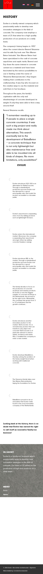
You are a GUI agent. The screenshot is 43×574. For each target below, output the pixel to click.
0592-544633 (9, 549)
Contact (6, 509)
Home (5, 490)
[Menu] (36, 4)
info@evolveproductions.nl (14, 552)
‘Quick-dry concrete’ (13, 521)
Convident (17, 571)
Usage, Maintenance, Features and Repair (18, 506)
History (5, 494)
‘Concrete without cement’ (15, 517)
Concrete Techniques (10, 498)
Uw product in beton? (10, 502)
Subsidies (6, 513)
